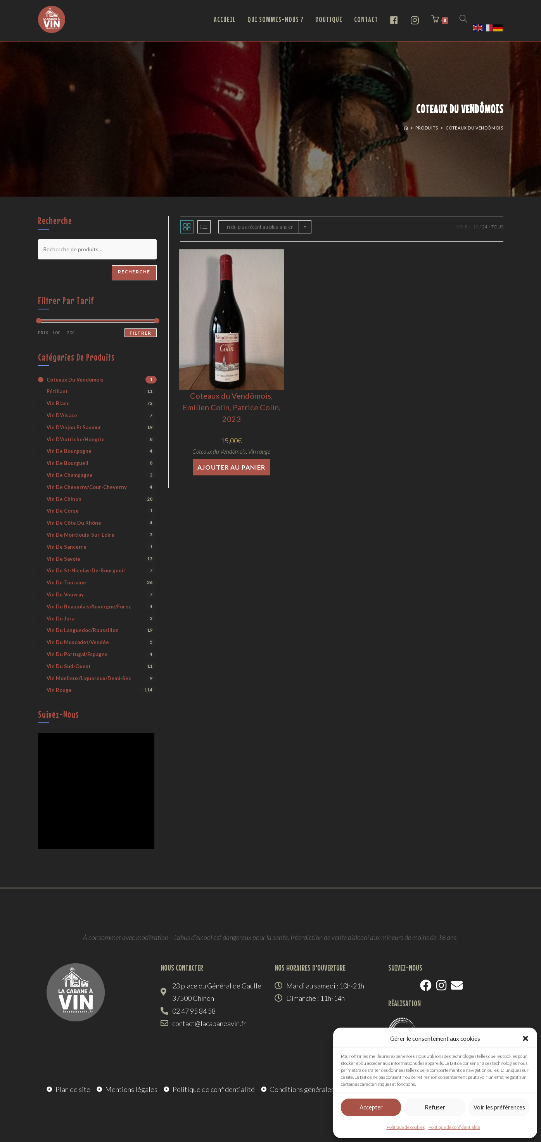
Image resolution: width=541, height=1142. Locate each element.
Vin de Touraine (66, 582)
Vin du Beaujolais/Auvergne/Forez (89, 606)
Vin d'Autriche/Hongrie (76, 439)
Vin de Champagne (70, 475)
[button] (525, 1038)
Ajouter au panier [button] (231, 467)
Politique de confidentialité (454, 1127)
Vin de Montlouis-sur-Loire (80, 535)
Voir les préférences (499, 1107)
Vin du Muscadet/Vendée (78, 642)
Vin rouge (259, 451)
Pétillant (57, 391)
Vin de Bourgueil (67, 463)
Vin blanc (58, 403)
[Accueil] (406, 127)
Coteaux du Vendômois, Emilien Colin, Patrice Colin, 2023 (231, 407)
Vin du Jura (60, 618)
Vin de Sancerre (66, 547)
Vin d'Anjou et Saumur (74, 427)
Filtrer (140, 333)
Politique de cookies (406, 1127)
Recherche (134, 272)
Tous (497, 227)
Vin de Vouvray (65, 594)
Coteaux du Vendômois (474, 127)
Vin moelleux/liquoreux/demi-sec (89, 678)
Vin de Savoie (63, 559)
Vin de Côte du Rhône (74, 523)
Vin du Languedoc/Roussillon (83, 630)
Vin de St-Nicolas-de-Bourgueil (86, 570)
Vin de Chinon (64, 499)
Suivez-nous (58, 714)
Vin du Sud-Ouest (69, 666)
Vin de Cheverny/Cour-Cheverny (87, 487)
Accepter (371, 1107)
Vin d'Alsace (62, 415)
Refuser (435, 1107)
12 (475, 227)
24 (484, 227)
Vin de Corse (63, 511)
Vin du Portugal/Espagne (77, 654)
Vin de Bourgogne (69, 451)
